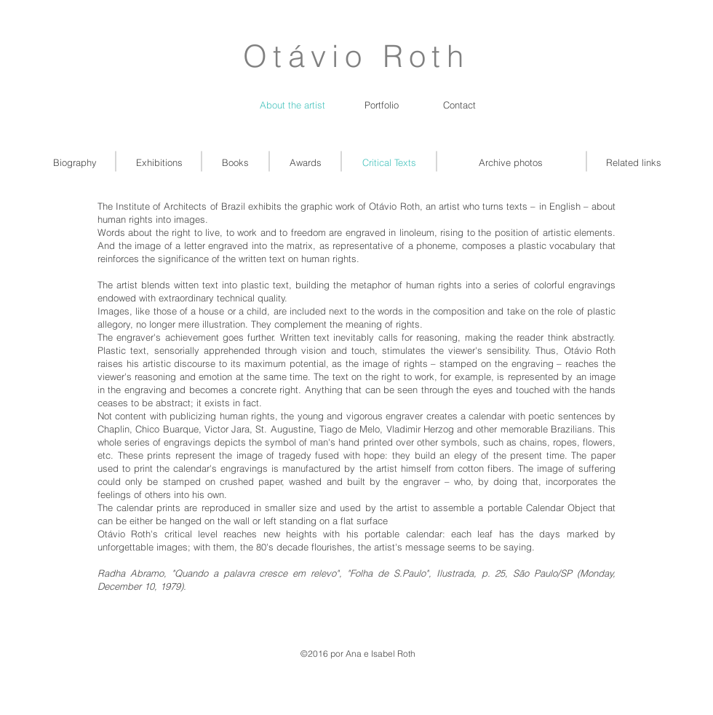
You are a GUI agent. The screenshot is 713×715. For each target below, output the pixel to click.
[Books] (235, 162)
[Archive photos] (510, 162)
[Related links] (633, 162)
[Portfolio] (382, 104)
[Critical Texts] (389, 162)
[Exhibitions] (159, 162)
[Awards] (305, 162)
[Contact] (459, 104)
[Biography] (75, 162)
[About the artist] (292, 104)
